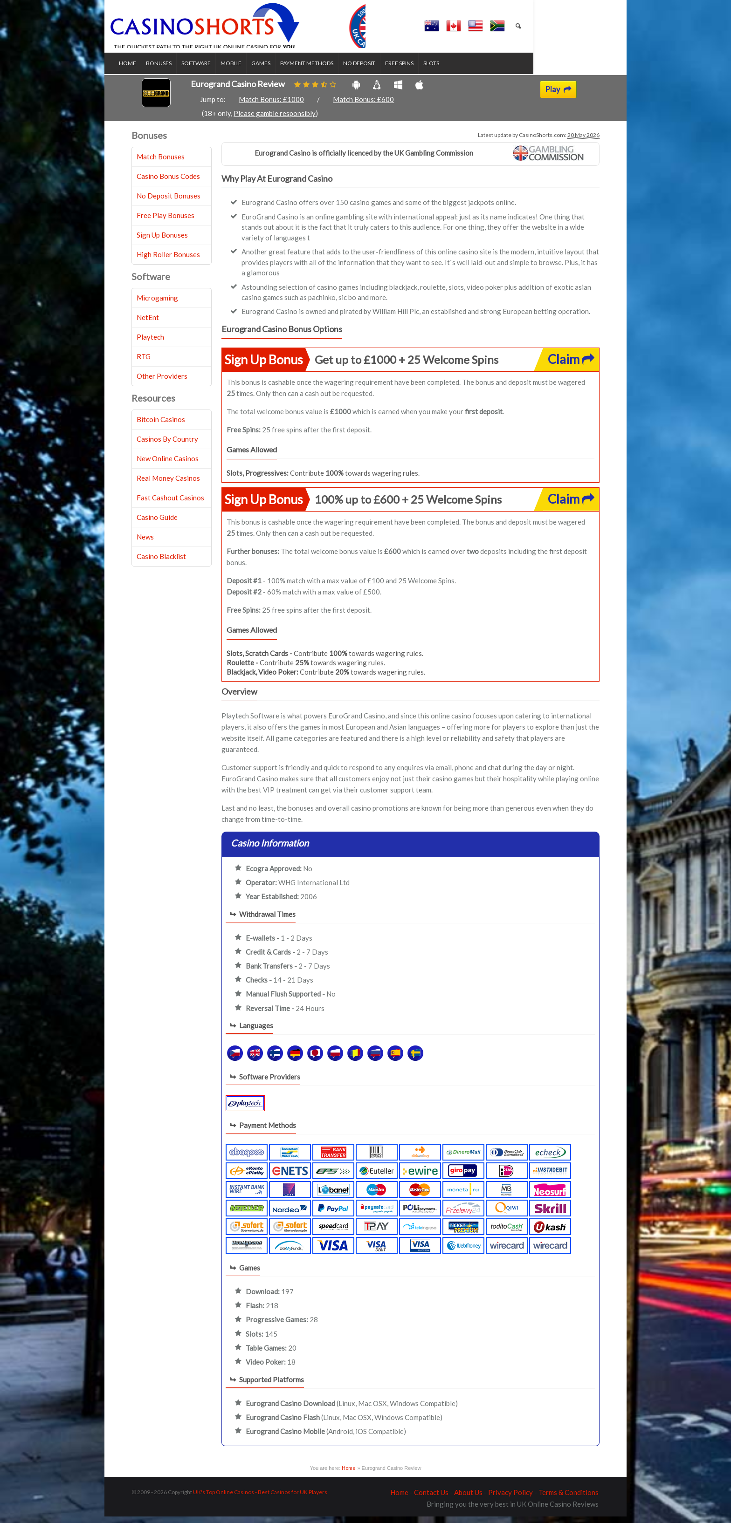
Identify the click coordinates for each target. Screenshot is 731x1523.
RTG (144, 363)
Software (213, 70)
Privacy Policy (510, 1499)
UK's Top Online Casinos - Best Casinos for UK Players (260, 1498)
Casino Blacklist (161, 563)
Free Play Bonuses (165, 222)
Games (278, 70)
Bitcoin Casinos (161, 426)
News (145, 544)
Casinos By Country (167, 446)
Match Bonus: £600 (363, 106)
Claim (571, 365)
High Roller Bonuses (168, 261)
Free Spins (417, 70)
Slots (449, 70)
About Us (468, 1499)
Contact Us (431, 1499)
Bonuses (176, 70)
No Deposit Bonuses (168, 202)
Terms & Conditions (568, 1499)
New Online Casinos (168, 465)
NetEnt (148, 324)
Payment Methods (324, 70)
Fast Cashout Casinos (170, 504)
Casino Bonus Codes (168, 183)
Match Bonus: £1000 (271, 106)
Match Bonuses (161, 163)
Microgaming (157, 305)
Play (558, 96)
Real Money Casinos (168, 485)
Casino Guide (157, 524)
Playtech (150, 344)
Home (145, 70)
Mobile (248, 70)
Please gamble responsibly (275, 120)
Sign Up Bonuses (162, 242)
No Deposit (377, 70)
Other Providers (162, 383)
